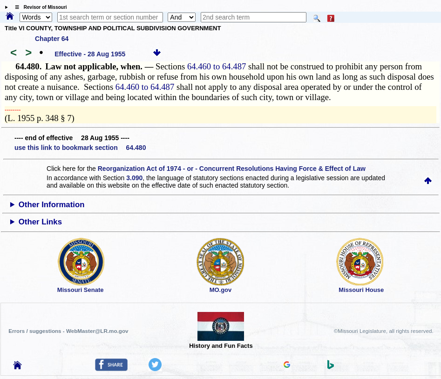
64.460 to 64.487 (216, 66)
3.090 (134, 178)
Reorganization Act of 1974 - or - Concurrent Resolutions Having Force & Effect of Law (232, 168)
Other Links (40, 221)
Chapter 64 (51, 38)
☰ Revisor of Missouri (38, 7)
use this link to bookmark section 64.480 (80, 147)
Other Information (52, 204)
